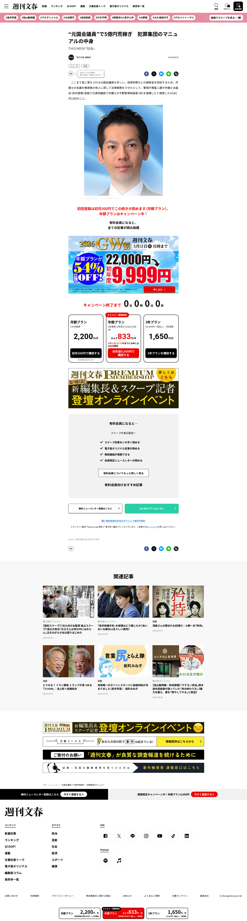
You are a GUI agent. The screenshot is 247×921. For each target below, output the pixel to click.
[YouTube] (159, 836)
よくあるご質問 (152, 895)
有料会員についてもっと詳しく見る (123, 473)
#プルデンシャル (49, 17)
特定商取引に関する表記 (98, 895)
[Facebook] (105, 836)
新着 (44, 6)
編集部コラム (13, 873)
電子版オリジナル (119, 6)
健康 (54, 866)
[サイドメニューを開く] (6, 6)
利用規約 (34, 895)
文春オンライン (179, 895)
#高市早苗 (11, 17)
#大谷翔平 (68, 17)
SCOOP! (71, 6)
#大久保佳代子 (160, 17)
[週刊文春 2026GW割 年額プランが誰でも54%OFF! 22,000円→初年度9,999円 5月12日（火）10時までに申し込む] (123, 265)
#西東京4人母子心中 (123, 17)
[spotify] (105, 860)
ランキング (57, 6)
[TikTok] (173, 836)
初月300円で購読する (86, 353)
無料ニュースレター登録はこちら (95, 508)
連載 (82, 6)
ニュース (74, 66)
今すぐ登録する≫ (74, 794)
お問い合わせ (11, 895)
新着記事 (10, 833)
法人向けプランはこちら (152, 508)
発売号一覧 (138, 6)
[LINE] (132, 836)
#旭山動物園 (28, 17)
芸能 (54, 840)
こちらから (153, 526)
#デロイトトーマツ (184, 17)
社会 (85, 66)
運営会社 (204, 895)
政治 (54, 833)
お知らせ (127, 895)
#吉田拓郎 (85, 17)
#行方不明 (101, 17)
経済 (54, 853)
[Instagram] (146, 836)
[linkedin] (186, 836)
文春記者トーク (97, 6)
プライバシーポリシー (63, 895)
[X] (119, 836)
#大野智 (143, 17)
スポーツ (57, 860)
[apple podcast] (119, 860)
